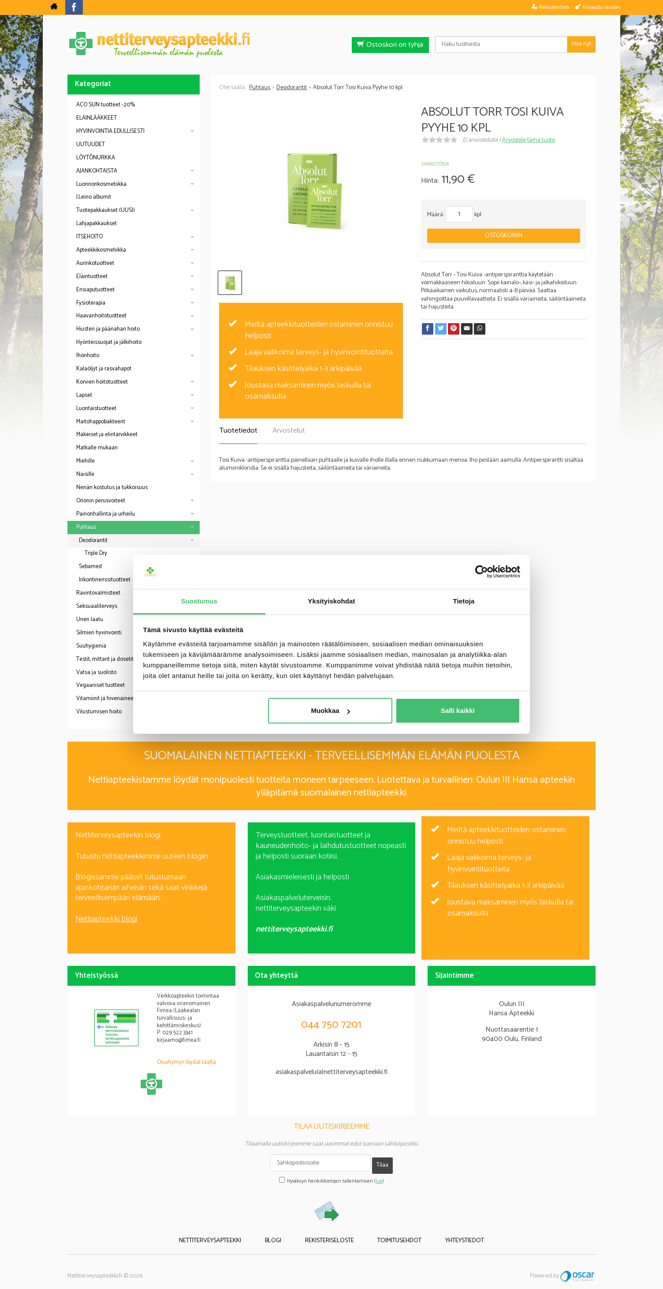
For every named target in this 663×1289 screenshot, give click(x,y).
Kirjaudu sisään (601, 7)
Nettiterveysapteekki (233, 1234)
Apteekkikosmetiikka (101, 250)
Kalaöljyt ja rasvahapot (103, 368)
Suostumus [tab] (199, 601)
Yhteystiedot (442, 1234)
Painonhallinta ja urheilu (105, 514)
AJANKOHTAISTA (96, 171)
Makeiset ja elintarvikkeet (107, 434)
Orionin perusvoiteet (100, 500)
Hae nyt (581, 44)
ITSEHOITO (89, 236)
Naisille (85, 474)
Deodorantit (93, 540)
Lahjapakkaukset (96, 223)
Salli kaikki (458, 710)
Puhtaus (86, 527)
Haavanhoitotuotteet (101, 315)
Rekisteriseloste (329, 1234)
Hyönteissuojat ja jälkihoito (109, 342)
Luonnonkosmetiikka (101, 184)
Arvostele (528, 140)
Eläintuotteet (92, 276)
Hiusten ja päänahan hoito (108, 329)
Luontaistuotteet (96, 408)
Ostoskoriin (503, 235)
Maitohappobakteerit (100, 421)
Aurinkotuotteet (95, 263)
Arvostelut (288, 431)
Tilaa (382, 1162)
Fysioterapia (90, 303)
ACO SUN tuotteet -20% (105, 104)
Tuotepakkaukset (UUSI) (105, 210)
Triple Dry (96, 553)
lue (379, 1176)
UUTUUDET (90, 144)
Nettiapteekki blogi (106, 919)
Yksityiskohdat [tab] (331, 601)
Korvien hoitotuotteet (102, 382)
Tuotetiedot (238, 431)
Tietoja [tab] (464, 601)
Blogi (284, 1234)
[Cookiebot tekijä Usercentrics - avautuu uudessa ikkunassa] (481, 572)
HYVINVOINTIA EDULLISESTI (110, 131)
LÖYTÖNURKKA (95, 157)
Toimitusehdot (388, 1234)
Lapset (84, 395)
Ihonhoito (87, 355)
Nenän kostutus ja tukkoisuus (112, 487)
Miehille (85, 461)
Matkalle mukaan (97, 447)
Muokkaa (330, 710)
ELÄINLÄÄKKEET (96, 118)
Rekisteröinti (554, 7)
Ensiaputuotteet (95, 289)
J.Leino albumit (93, 197)
